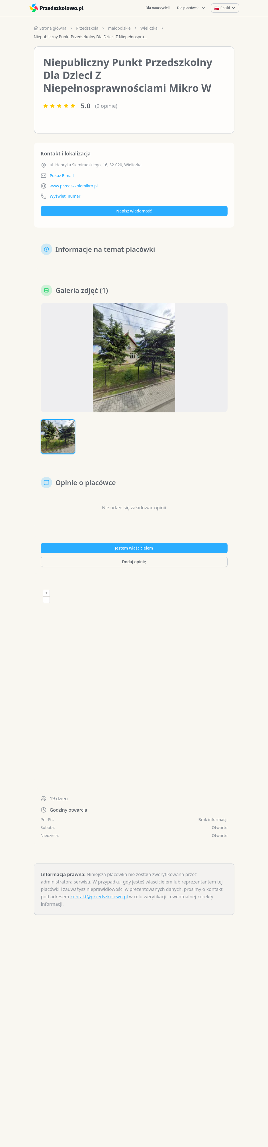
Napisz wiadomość (134, 211)
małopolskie (119, 28)
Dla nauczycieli (157, 7)
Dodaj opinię (134, 561)
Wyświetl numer (65, 196)
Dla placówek (191, 7)
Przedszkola (87, 28)
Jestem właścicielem (134, 548)
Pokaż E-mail (62, 175)
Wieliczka (148, 28)
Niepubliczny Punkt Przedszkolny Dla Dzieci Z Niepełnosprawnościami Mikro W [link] (91, 36)
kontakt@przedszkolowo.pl (99, 896)
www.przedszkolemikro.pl (74, 186)
